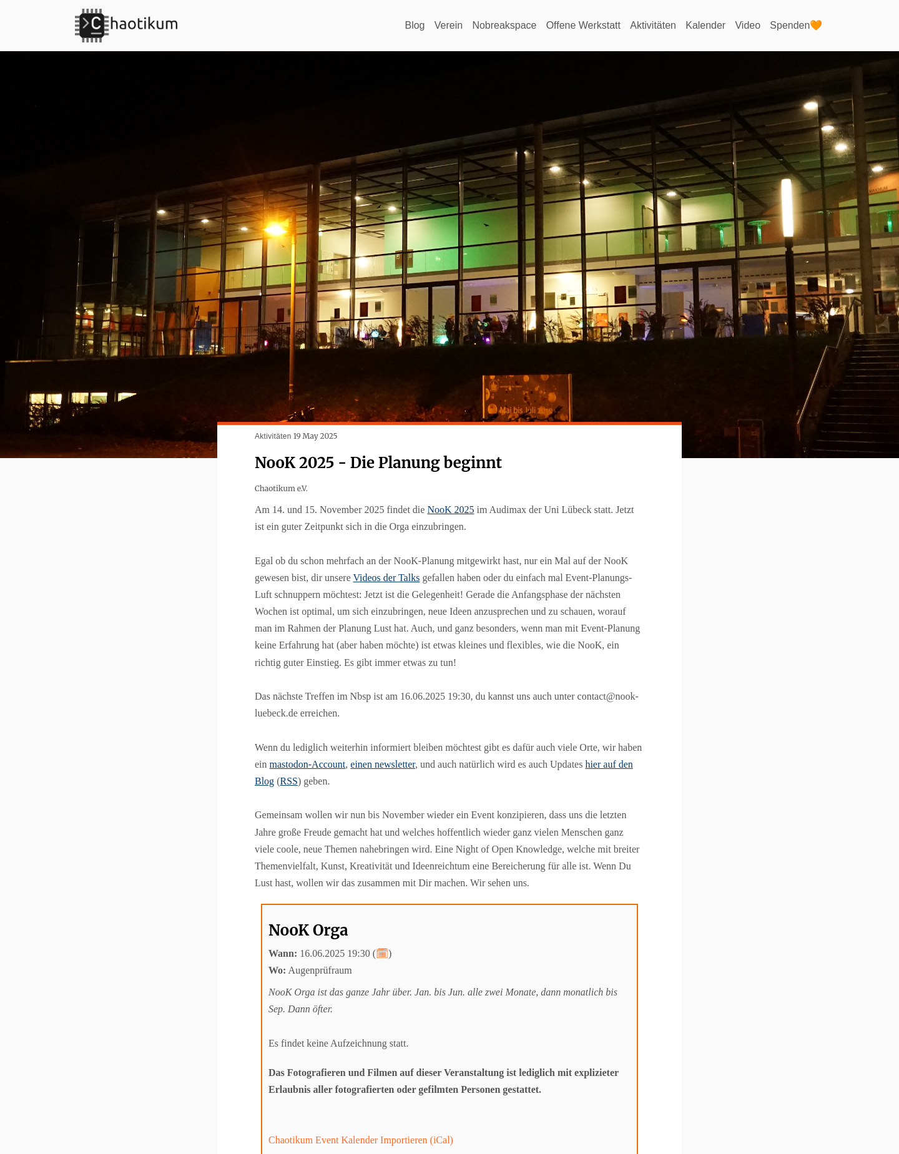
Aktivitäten (653, 25)
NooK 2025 (450, 509)
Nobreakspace (503, 25)
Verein (448, 25)
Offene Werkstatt (583, 25)
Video (747, 25)
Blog (414, 25)
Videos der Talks (386, 577)
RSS (288, 781)
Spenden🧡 (796, 25)
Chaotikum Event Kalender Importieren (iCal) (360, 1140)
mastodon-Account (308, 764)
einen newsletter (382, 764)
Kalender (705, 25)
